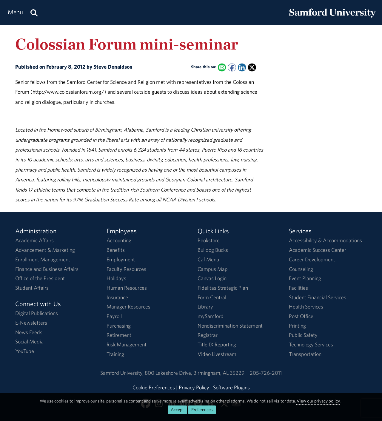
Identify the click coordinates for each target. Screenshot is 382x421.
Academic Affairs (34, 240)
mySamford (211, 316)
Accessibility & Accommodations (325, 240)
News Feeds (28, 332)
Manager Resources (128, 306)
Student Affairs (32, 287)
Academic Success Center (317, 249)
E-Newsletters (31, 322)
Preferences (202, 409)
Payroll (114, 316)
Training (115, 354)
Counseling (301, 269)
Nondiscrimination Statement (230, 325)
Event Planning (305, 278)
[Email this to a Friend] (222, 67)
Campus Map (213, 269)
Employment (121, 259)
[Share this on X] (252, 67)
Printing (297, 325)
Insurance (117, 297)
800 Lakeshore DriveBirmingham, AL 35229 (194, 372)
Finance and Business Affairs (46, 269)
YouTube (24, 351)
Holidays (116, 278)
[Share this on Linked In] (242, 67)
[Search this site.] (34, 12)
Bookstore (209, 240)
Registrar (208, 334)
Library (205, 306)
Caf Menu (208, 259)
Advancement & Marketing (45, 249)
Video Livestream (217, 354)
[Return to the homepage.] (332, 18)
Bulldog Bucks (213, 249)
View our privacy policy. (319, 401)
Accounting (119, 240)
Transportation (305, 354)
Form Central (212, 297)
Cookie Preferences (154, 387)
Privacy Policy (194, 387)
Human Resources (127, 287)
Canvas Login (212, 278)
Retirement (119, 334)
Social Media (29, 341)
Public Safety (303, 334)
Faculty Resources (126, 269)
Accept (177, 409)
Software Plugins (231, 387)
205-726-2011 (266, 372)
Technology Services (311, 344)
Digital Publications (36, 313)
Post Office (301, 316)
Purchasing (119, 325)
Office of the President (40, 278)
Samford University (122, 372)
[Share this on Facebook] (232, 67)
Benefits (116, 249)
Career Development (312, 259)
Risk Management (127, 344)
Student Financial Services (317, 297)
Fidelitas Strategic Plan (223, 287)
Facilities (298, 287)
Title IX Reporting (217, 344)
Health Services (306, 306)
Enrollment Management (42, 259)
